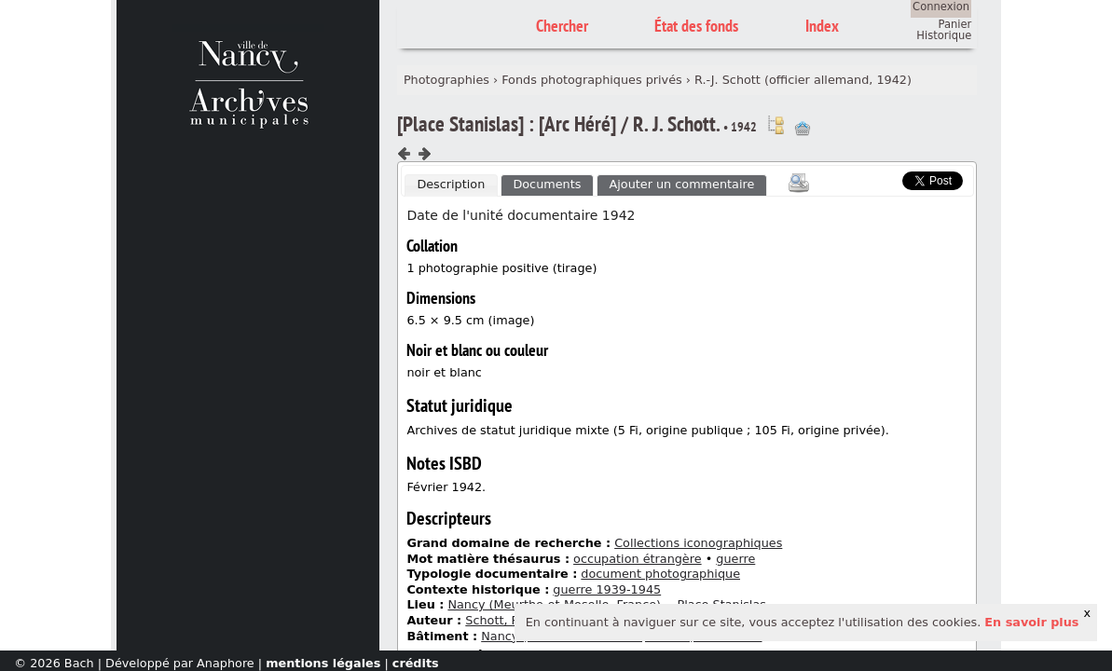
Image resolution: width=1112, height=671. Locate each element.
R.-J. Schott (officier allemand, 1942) (803, 80)
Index (822, 25)
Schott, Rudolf (507, 620)
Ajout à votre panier (802, 128)
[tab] (451, 185)
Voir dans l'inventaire (775, 125)
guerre (735, 559)
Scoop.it (874, 178)
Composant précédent (404, 153)
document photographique (660, 574)
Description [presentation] (451, 184)
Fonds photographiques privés (591, 80)
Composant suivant (424, 153)
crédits (415, 663)
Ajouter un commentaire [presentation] (682, 184)
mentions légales (323, 663)
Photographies (446, 80)
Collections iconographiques (698, 543)
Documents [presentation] (547, 184)
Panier (955, 24)
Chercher (562, 25)
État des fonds (696, 25)
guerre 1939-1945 (607, 589)
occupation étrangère (637, 559)
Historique (943, 35)
